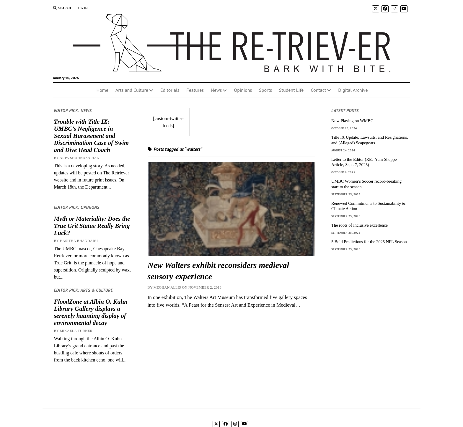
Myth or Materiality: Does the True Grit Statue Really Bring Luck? (92, 225)
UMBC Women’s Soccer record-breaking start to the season (366, 184)
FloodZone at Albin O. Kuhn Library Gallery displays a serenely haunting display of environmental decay (91, 312)
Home (102, 90)
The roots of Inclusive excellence (359, 225)
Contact (318, 90)
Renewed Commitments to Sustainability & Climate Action (368, 206)
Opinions (243, 90)
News (216, 90)
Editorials (169, 90)
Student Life (291, 90)
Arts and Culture (131, 90)
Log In (82, 8)
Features (195, 90)
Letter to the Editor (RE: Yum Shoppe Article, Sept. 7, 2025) (364, 162)
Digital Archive (353, 90)
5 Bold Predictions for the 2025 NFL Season (369, 241)
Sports (265, 90)
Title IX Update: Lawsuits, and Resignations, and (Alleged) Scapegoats (369, 140)
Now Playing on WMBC (352, 120)
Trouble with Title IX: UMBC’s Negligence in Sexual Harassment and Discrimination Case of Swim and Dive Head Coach (91, 135)
